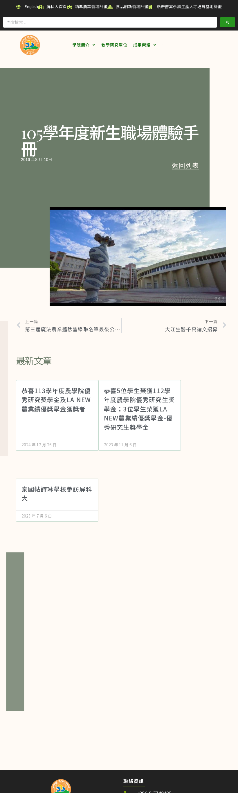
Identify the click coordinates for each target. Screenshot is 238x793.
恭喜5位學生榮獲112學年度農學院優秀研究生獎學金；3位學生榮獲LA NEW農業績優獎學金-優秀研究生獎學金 (139, 408)
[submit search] (227, 22)
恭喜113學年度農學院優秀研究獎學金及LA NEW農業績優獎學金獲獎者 (56, 399)
